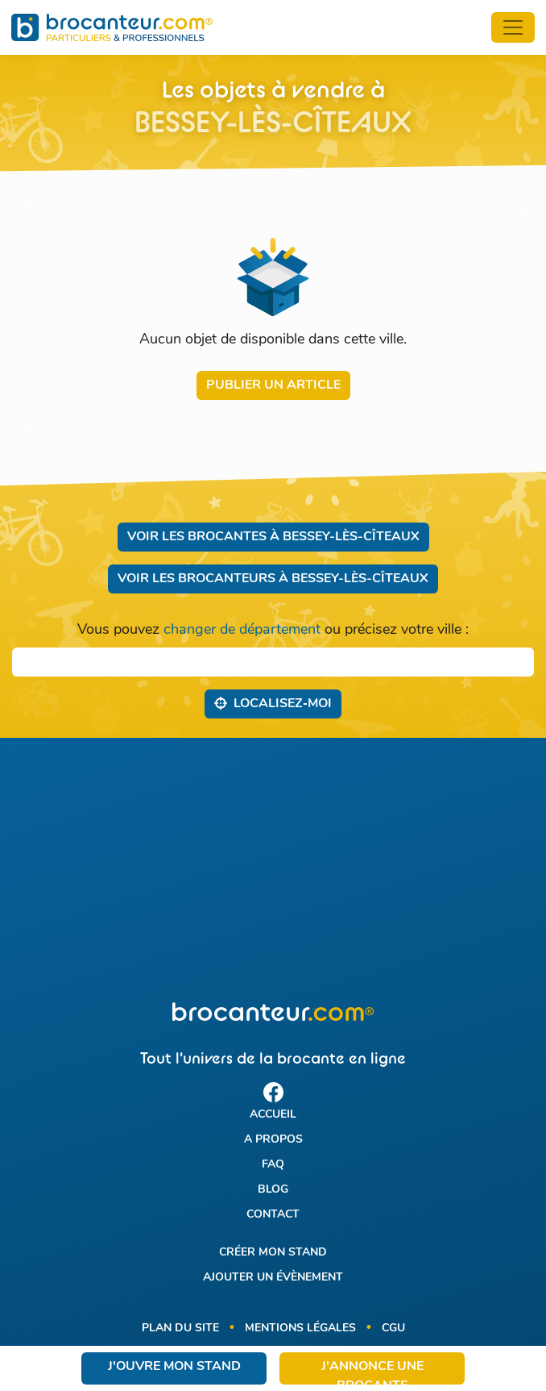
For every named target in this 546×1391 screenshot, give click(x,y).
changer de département (242, 630)
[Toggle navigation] (513, 27)
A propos (273, 1140)
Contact (273, 1215)
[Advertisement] (273, 870)
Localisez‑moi (272, 703)
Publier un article (273, 385)
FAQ (273, 1165)
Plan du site (180, 1328)
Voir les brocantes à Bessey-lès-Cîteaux (273, 537)
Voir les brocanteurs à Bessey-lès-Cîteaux (273, 579)
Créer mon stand (273, 1253)
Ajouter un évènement (273, 1278)
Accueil (273, 1115)
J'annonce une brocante (372, 1372)
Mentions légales (300, 1328)
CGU (393, 1328)
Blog (273, 1190)
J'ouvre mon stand (174, 1366)
